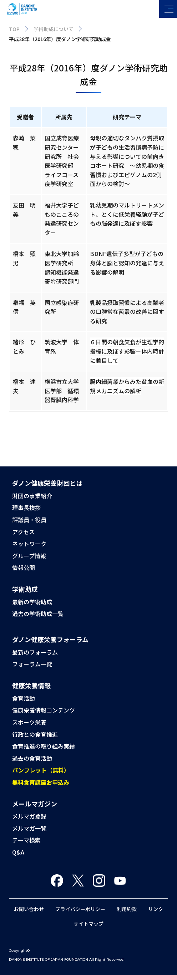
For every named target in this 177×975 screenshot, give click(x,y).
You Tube (120, 880)
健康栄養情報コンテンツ (43, 710)
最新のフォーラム (35, 652)
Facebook (57, 880)
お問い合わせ (29, 908)
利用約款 (127, 908)
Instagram (99, 880)
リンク (155, 908)
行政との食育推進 (35, 734)
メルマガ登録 (29, 816)
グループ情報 (29, 555)
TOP (14, 28)
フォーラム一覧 (32, 664)
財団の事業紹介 (32, 495)
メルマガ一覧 (29, 828)
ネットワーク (29, 543)
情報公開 (23, 567)
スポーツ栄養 (29, 722)
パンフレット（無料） (41, 770)
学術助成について (54, 28)
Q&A (18, 852)
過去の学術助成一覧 (38, 613)
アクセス (23, 532)
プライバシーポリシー (80, 908)
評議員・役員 (29, 519)
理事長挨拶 (26, 507)
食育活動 (23, 698)
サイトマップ (88, 923)
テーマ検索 (26, 840)
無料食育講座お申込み (40, 782)
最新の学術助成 (32, 602)
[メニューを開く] (168, 9)
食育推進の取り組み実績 (43, 746)
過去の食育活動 (32, 758)
